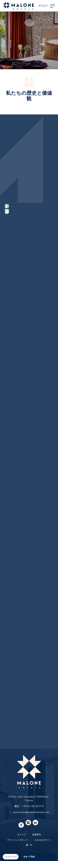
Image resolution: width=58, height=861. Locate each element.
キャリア (21, 835)
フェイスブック (21, 825)
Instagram (28, 822)
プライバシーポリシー (17, 840)
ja (30, 845)
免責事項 (36, 835)
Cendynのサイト (43, 840)
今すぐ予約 (29, 857)
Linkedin (35, 822)
